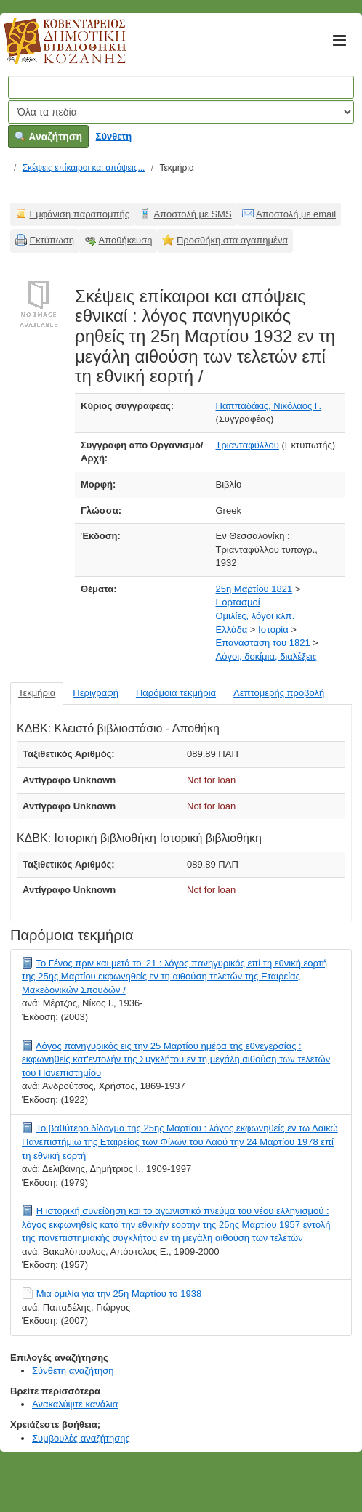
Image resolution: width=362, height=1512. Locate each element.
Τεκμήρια (36, 692)
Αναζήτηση (48, 136)
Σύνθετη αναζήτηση (73, 1370)
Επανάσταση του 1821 (263, 642)
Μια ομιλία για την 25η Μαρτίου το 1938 (119, 1293)
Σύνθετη (114, 136)
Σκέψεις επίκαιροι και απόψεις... (84, 168)
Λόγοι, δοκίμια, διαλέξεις (266, 656)
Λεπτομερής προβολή (278, 692)
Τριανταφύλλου (247, 445)
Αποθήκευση (126, 240)
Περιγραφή (95, 692)
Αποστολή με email (296, 214)
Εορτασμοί (238, 602)
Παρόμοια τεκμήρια (176, 692)
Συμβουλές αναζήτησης (81, 1438)
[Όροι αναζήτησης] (181, 87)
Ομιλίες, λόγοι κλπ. (255, 615)
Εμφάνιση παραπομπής (80, 214)
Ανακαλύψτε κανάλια (75, 1404)
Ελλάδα (232, 629)
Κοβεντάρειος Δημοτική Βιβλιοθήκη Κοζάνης (51, 49)
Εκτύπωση (52, 240)
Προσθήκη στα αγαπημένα (232, 240)
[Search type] (181, 112)
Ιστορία (273, 629)
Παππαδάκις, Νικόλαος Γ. (269, 405)
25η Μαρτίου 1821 (254, 588)
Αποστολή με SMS (193, 214)
